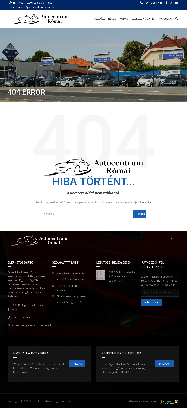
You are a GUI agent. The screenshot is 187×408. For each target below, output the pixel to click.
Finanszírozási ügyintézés (69, 296)
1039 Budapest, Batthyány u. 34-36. (29, 307)
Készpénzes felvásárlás (68, 273)
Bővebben (164, 363)
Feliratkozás (151, 302)
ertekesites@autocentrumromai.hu (33, 7)
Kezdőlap (147, 202)
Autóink (77, 363)
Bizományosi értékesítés (69, 279)
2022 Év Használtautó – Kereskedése (122, 274)
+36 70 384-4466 (22, 317)
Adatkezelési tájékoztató (142, 401)
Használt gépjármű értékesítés (65, 288)
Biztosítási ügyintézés (67, 302)
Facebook (171, 240)
